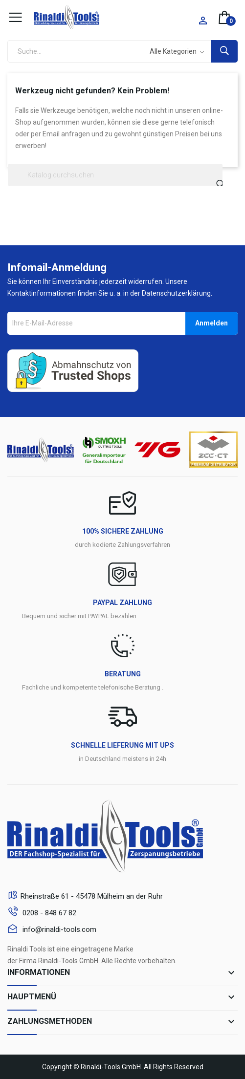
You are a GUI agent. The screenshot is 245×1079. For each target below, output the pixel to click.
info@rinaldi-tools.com (58, 929)
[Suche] (115, 175)
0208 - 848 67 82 (48, 912)
